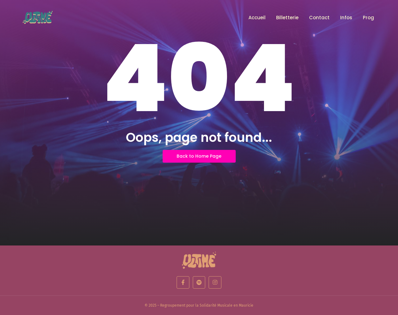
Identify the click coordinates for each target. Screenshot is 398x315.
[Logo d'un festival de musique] (39, 17)
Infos (346, 17)
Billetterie (287, 17)
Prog (368, 17)
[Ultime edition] (199, 260)
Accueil (257, 17)
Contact (319, 17)
